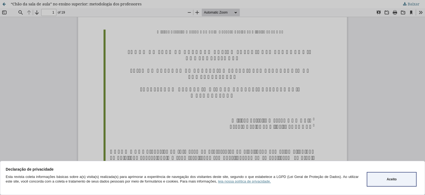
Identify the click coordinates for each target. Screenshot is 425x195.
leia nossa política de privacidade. (244, 181)
